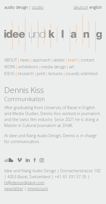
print (41, 73)
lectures (55, 73)
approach (41, 60)
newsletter (13, 188)
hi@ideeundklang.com (24, 182)
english (95, 7)
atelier (59, 60)
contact (87, 60)
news (24, 60)
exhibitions (28, 66)
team (72, 60)
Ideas (9, 73)
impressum (37, 188)
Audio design (16, 7)
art (71, 66)
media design (53, 66)
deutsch (80, 7)
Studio (38, 7)
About (10, 60)
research (26, 73)
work (9, 66)
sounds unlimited (82, 73)
